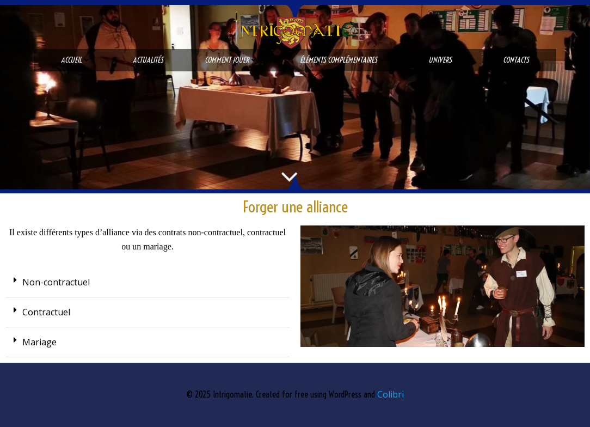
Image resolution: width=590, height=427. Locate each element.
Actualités (148, 60)
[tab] (147, 282)
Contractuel (46, 312)
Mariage (39, 342)
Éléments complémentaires (343, 60)
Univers (445, 60)
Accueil (76, 60)
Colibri (390, 394)
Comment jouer (232, 60)
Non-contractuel (56, 282)
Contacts (516, 60)
